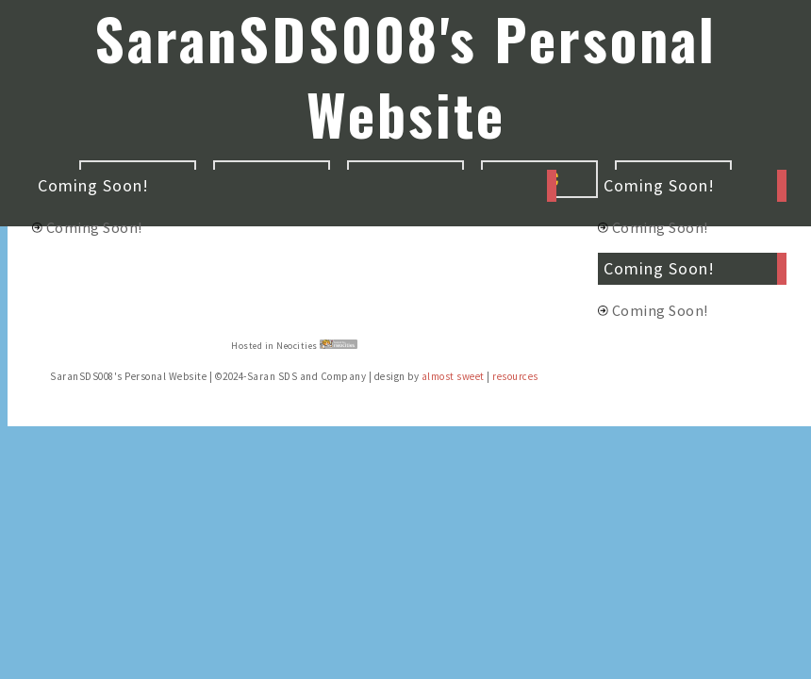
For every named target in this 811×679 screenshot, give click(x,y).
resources (515, 376)
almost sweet (453, 376)
